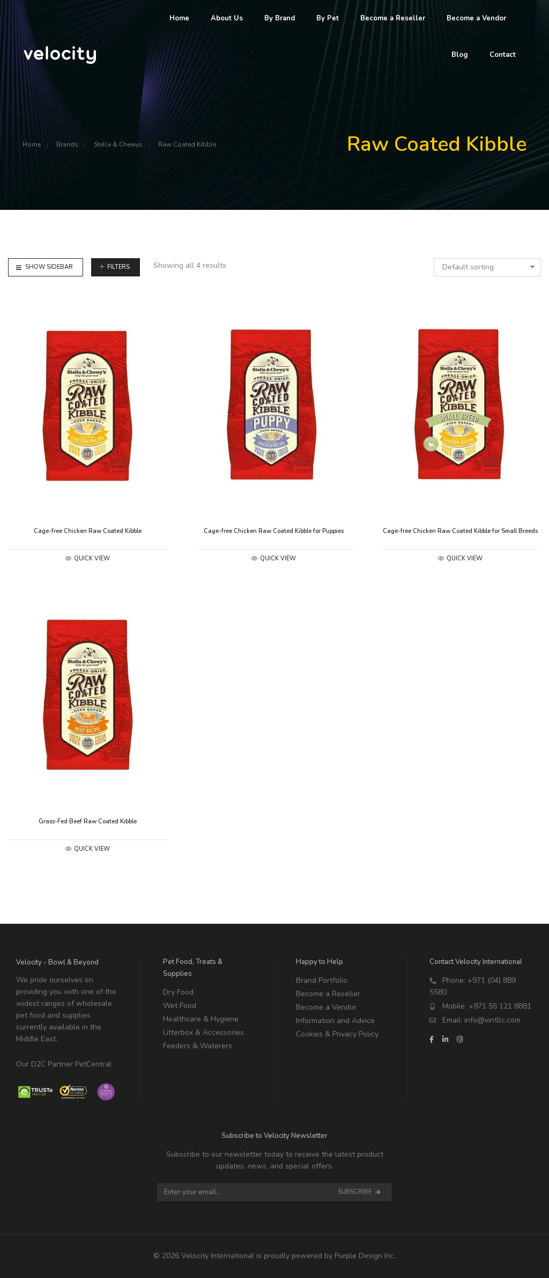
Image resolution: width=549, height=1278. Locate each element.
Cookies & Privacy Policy (337, 1034)
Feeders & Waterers (197, 1046)
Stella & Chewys (118, 144)
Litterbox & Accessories (203, 1032)
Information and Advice (335, 1021)
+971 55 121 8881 (500, 1006)
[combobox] (487, 267)
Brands (67, 144)
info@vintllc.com (492, 1020)
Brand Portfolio (321, 980)
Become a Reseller (328, 994)
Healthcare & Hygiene (201, 1019)
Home (32, 144)
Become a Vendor (326, 1007)
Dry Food (178, 992)
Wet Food (179, 1006)
